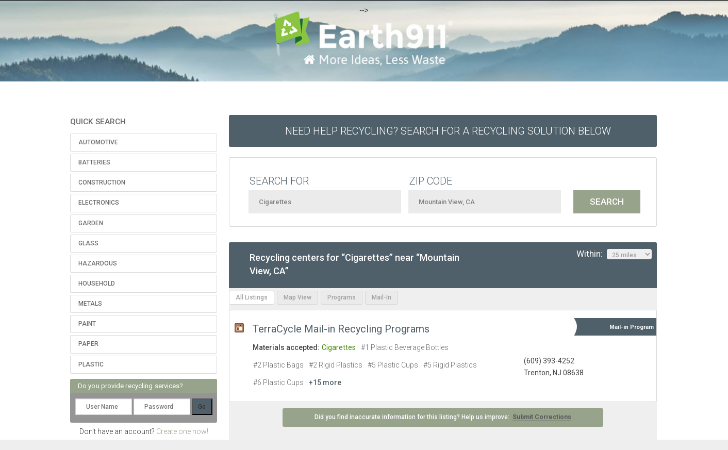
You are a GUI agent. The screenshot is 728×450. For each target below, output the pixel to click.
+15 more (325, 382)
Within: (614, 254)
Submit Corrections (541, 417)
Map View (297, 297)
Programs (341, 297)
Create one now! (182, 431)
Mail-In (381, 297)
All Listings (252, 297)
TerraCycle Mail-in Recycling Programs (341, 329)
